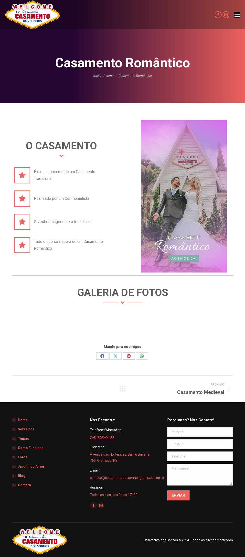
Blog (21, 476)
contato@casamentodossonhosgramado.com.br (127, 478)
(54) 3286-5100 (102, 437)
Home (23, 420)
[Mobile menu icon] (237, 15)
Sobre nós (26, 429)
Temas (23, 438)
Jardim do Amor (31, 466)
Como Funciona (30, 448)
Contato (24, 485)
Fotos (22, 457)
